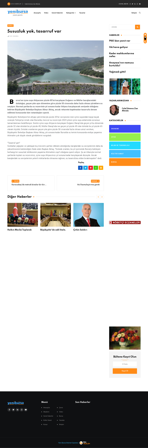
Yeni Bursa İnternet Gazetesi (68, 443)
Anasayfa (37, 13)
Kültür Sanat (47, 420)
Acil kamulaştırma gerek (88, 185)
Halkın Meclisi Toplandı (52, 230)
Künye (45, 424)
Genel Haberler (57, 13)
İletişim (134, 13)
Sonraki (95, 181)
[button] (98, 197)
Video (46, 13)
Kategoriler (70, 13)
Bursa (61, 416)
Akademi (46, 412)
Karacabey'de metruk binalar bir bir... (29, 185)
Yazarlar (82, 13)
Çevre (61, 407)
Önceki (15, 181)
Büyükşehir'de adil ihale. (86, 230)
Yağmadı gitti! (117, 72)
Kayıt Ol (125, 371)
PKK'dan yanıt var (119, 41)
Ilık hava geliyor (118, 47)
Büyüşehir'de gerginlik (18, 230)
